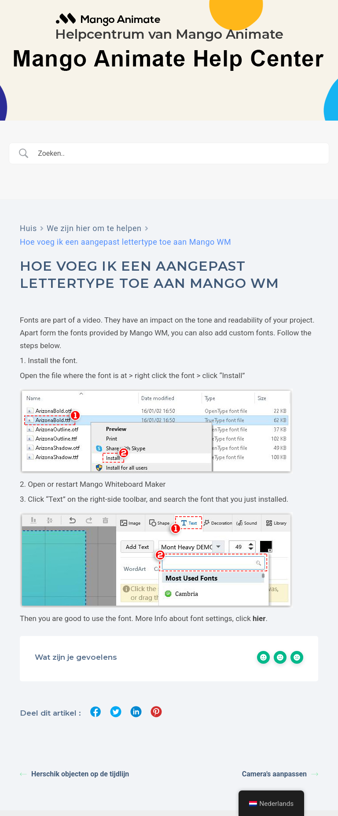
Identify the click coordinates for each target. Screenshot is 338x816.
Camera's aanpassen (280, 774)
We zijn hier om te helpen (94, 228)
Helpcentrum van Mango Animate (169, 34)
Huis (28, 228)
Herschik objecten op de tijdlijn (74, 774)
